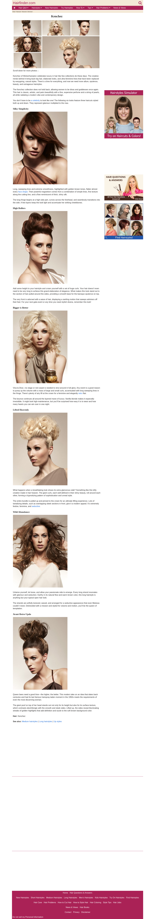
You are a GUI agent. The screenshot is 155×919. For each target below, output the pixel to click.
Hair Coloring (95, 902)
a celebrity (35, 100)
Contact (68, 912)
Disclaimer (85, 912)
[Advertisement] (57, 749)
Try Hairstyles (67, 8)
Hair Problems (103, 8)
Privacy (76, 912)
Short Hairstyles (37, 898)
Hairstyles (37, 8)
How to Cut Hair (64, 902)
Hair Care (38, 902)
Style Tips (107, 902)
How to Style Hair (80, 902)
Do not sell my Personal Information (28, 917)
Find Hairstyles (132, 898)
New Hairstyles (51, 8)
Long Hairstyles (70, 898)
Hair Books (84, 907)
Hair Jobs (117, 902)
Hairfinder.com (24, 3)
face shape (23, 192)
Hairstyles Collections (27, 11)
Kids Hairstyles (101, 898)
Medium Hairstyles (54, 898)
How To (80, 8)
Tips (90, 8)
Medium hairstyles (30, 721)
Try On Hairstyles (116, 898)
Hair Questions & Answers (81, 893)
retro (80, 393)
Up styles (58, 721)
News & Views (119, 8)
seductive (36, 506)
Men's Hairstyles (86, 898)
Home (14, 11)
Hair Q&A (23, 8)
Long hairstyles (45, 721)
